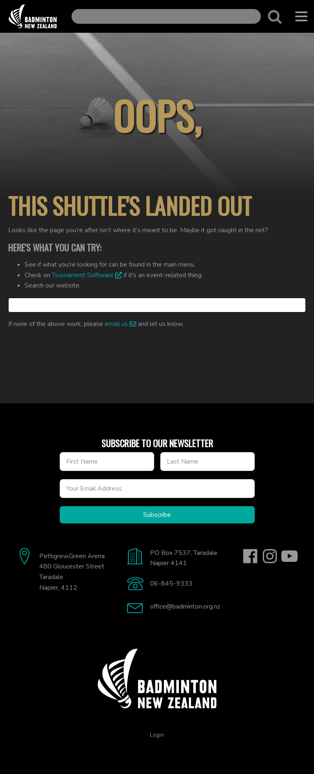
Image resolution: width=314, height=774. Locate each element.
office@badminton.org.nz (185, 606)
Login (157, 735)
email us (116, 323)
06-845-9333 (171, 583)
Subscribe (157, 514)
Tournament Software (83, 275)
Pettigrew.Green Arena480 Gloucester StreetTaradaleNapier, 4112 (72, 572)
